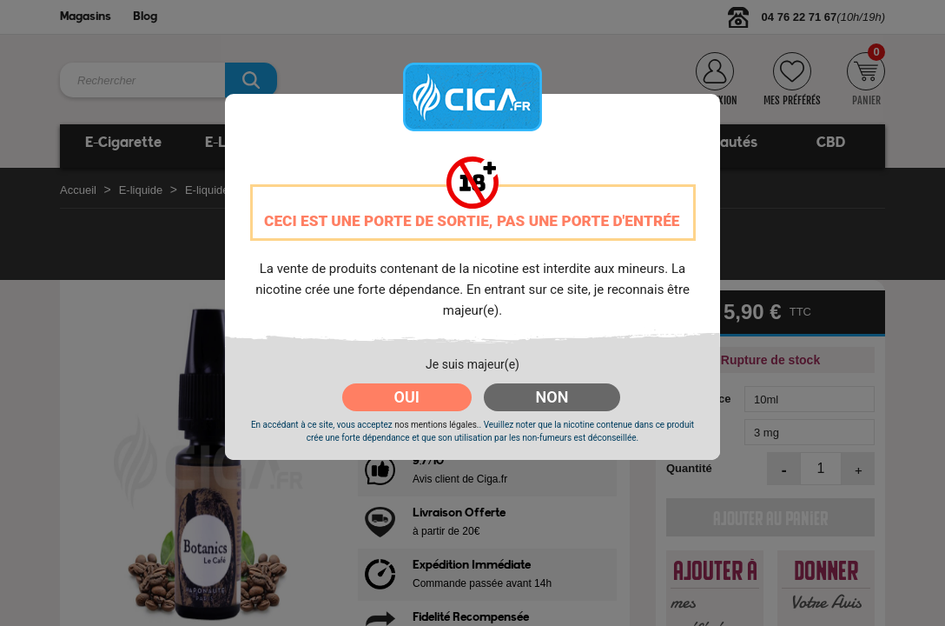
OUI (407, 397)
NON (552, 397)
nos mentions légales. (436, 425)
